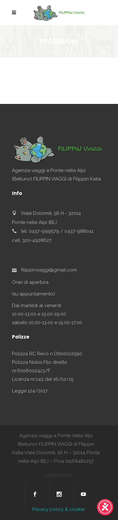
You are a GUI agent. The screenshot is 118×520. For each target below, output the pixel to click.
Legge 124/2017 (30, 391)
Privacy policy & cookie (58, 509)
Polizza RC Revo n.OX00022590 (47, 354)
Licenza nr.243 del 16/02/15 (42, 379)
